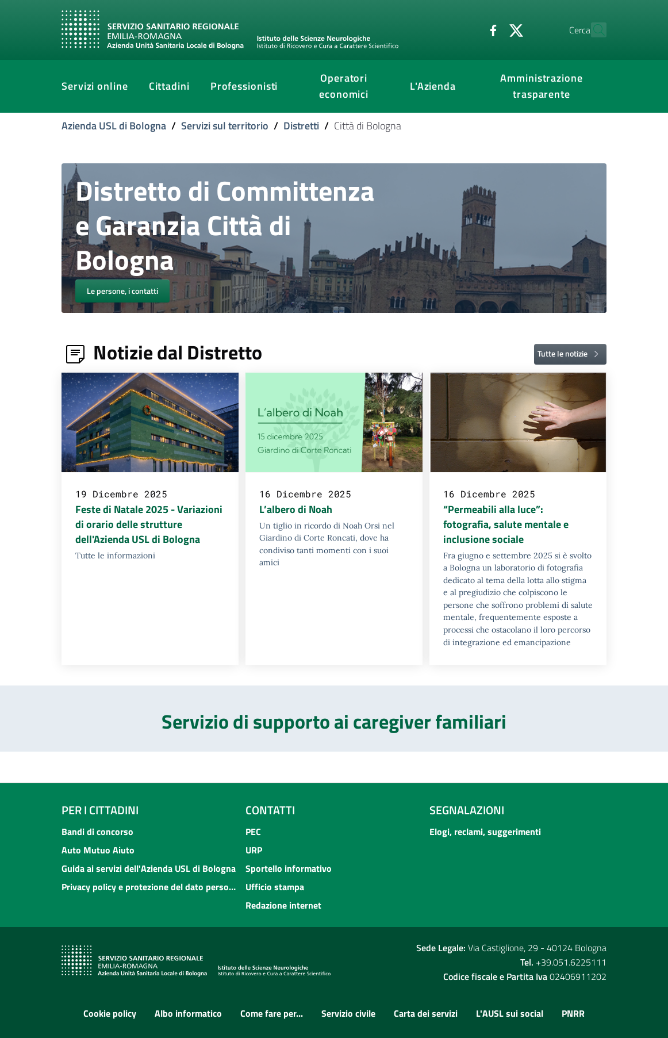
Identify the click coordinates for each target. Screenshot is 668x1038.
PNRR (573, 1013)
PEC (253, 831)
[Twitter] (490, 29)
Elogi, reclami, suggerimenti (485, 831)
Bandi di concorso (97, 831)
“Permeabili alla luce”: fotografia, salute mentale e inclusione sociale (506, 524)
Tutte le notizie (570, 354)
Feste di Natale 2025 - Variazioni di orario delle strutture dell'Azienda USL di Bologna (148, 524)
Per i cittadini (100, 810)
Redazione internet (283, 905)
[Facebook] (467, 29)
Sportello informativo (288, 868)
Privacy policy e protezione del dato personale (150, 887)
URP (253, 850)
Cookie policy (109, 1013)
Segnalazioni (466, 810)
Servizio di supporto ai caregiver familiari (334, 721)
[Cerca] (592, 30)
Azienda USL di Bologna (114, 125)
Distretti (301, 125)
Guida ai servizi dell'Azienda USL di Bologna (149, 868)
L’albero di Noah (295, 509)
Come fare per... (271, 1013)
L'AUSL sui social (509, 1013)
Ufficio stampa (274, 887)
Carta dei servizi (426, 1013)
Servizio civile (348, 1013)
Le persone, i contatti (122, 291)
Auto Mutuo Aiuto (98, 850)
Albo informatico (188, 1013)
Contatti (270, 810)
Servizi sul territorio (224, 125)
